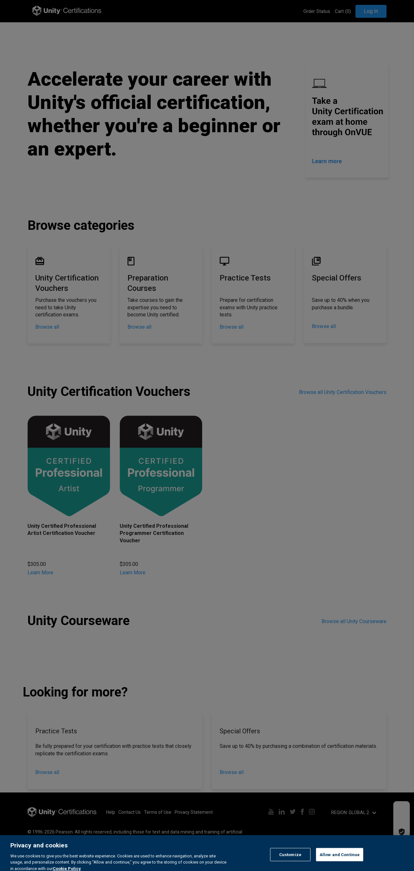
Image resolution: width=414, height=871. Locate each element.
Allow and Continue (340, 861)
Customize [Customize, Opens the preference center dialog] (290, 861)
